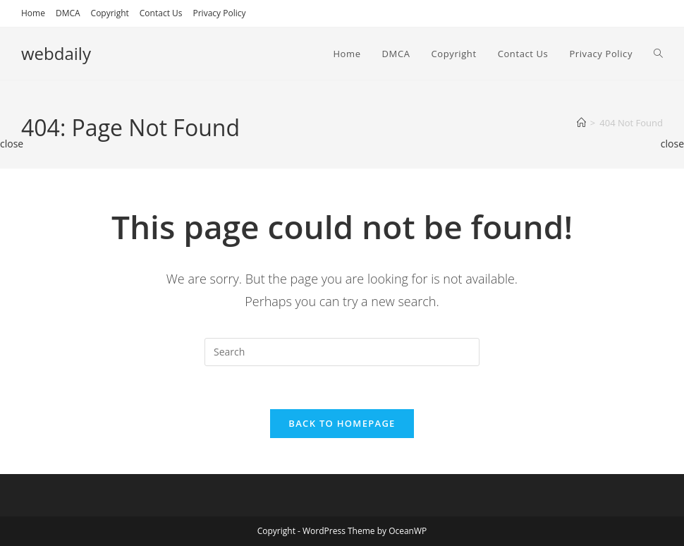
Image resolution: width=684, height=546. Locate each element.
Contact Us (161, 13)
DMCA (68, 13)
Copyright (110, 13)
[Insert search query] (342, 352)
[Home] (581, 122)
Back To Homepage (341, 423)
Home (33, 13)
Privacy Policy (219, 13)
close (11, 143)
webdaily (56, 53)
